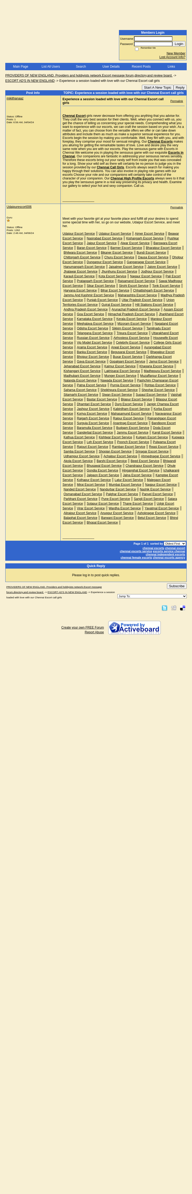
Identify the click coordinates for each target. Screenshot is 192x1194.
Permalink (176, 101)
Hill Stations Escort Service (154, 305)
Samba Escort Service (79, 451)
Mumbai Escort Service (125, 484)
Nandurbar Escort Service (118, 489)
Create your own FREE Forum (82, 627)
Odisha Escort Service (92, 328)
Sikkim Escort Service (127, 328)
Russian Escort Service (93, 338)
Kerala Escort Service (131, 319)
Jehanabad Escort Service (82, 366)
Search (81, 66)
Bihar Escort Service (114, 290)
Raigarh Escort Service (93, 418)
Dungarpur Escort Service (105, 262)
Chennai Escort (74, 116)
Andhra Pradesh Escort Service (86, 309)
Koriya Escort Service (92, 413)
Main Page (20, 66)
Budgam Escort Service (132, 428)
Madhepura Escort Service (162, 371)
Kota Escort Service (112, 276)
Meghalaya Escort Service (95, 323)
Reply (180, 87)
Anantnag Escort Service (130, 423)
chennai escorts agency (169, 557)
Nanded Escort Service (80, 489)
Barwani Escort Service (117, 518)
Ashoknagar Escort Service (156, 513)
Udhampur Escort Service (82, 456)
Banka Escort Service (92, 352)
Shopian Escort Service (115, 451)
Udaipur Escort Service (79, 233)
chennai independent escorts (165, 554)
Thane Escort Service (138, 503)
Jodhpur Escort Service (157, 271)
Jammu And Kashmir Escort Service (89, 295)
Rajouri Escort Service (92, 447)
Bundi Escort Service (151, 252)
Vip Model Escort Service (94, 342)
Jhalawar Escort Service (81, 271)
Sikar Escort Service (101, 286)
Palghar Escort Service (122, 494)
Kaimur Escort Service (120, 366)
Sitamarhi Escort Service (81, 395)
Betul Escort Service (152, 518)
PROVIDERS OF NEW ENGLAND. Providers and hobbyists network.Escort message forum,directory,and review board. (88, 75)
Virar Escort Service (91, 508)
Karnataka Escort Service (94, 319)
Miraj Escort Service (91, 484)
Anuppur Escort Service (116, 513)
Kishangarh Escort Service (145, 238)
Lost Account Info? (172, 57)
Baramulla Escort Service (94, 428)
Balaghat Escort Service (80, 518)
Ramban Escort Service (128, 447)
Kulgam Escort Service (152, 437)
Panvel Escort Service (157, 494)
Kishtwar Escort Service (115, 437)
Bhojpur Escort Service (93, 357)
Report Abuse (94, 632)
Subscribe (177, 586)
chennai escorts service (136, 551)
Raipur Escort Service (128, 418)
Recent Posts (141, 66)
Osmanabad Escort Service (83, 494)
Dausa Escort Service (153, 257)
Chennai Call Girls (110, 167)
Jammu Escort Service (132, 432)
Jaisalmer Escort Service (126, 267)
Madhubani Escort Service (82, 376)
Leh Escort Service (100, 442)
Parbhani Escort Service (81, 499)
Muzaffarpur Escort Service (159, 376)
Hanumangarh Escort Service (84, 267)
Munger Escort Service (120, 376)
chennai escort (175, 548)
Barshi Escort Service (112, 461)
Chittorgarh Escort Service (82, 257)
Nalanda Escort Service (80, 380)
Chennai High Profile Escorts (132, 178)
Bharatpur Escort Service (163, 248)
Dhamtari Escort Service (94, 404)
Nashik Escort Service (155, 489)
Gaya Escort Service (91, 361)
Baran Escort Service (92, 248)
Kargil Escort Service (166, 432)
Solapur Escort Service (103, 503)
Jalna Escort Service (137, 475)
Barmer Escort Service (126, 248)
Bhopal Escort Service (102, 522)
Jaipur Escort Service (102, 243)
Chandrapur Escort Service (145, 466)
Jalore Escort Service (162, 267)
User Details (110, 66)
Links (171, 66)
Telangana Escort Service (95, 333)
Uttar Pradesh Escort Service (142, 300)
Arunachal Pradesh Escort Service (136, 309)
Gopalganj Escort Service (127, 361)
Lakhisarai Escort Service (122, 371)
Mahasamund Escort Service (131, 413)
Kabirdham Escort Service (131, 409)
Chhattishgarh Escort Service (153, 290)
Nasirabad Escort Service (104, 238)
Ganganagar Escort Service (146, 262)
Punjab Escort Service (102, 300)
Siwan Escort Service (117, 395)
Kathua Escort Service (79, 437)
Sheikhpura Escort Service (119, 390)
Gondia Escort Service (102, 470)
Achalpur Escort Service (120, 456)
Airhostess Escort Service (131, 338)
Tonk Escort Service (166, 286)
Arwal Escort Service (125, 347)
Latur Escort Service (129, 480)
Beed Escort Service (145, 461)
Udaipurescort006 (19, 207)
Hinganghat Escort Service (141, 470)
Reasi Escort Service (163, 447)
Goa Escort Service (90, 314)
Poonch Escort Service (133, 442)
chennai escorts (153, 548)
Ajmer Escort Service (149, 233)
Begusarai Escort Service (129, 352)
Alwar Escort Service (135, 243)
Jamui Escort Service (164, 361)
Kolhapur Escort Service (94, 480)
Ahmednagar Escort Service (160, 456)
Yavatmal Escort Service (162, 508)
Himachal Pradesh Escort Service (131, 314)
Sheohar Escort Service (158, 390)
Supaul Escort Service (151, 395)
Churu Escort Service (119, 257)
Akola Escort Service (78, 461)
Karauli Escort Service (79, 276)
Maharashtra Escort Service (137, 295)
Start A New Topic (157, 87)
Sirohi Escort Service (133, 286)
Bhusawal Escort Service (104, 466)
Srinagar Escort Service (152, 451)
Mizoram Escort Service (134, 323)
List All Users (51, 66)
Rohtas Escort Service (160, 385)
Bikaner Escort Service (117, 252)
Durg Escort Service (129, 404)
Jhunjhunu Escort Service (119, 271)
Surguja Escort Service (93, 423)
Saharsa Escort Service (80, 390)
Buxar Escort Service (127, 357)
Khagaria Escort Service (157, 366)
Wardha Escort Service (125, 508)
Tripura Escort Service (132, 333)
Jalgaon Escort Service (103, 475)
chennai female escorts (136, 557)
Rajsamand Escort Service (136, 281)
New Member (176, 53)
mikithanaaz (15, 98)
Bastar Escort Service (102, 399)
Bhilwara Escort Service (80, 252)
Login (179, 44)
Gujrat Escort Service (116, 305)
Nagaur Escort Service (146, 276)
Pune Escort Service (115, 499)
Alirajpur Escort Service (80, 513)
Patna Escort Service (91, 385)
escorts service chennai (169, 551)
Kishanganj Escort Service (82, 371)
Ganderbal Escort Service (95, 432)
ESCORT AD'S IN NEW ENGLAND (30, 81)
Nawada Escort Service (116, 380)
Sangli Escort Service (149, 499)
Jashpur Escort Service (93, 409)
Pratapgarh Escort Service (95, 281)
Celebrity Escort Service (133, 342)
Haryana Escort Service (80, 290)
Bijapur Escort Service (136, 399)
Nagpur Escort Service (161, 484)
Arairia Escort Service (92, 347)
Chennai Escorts (160, 141)
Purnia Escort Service (125, 385)
